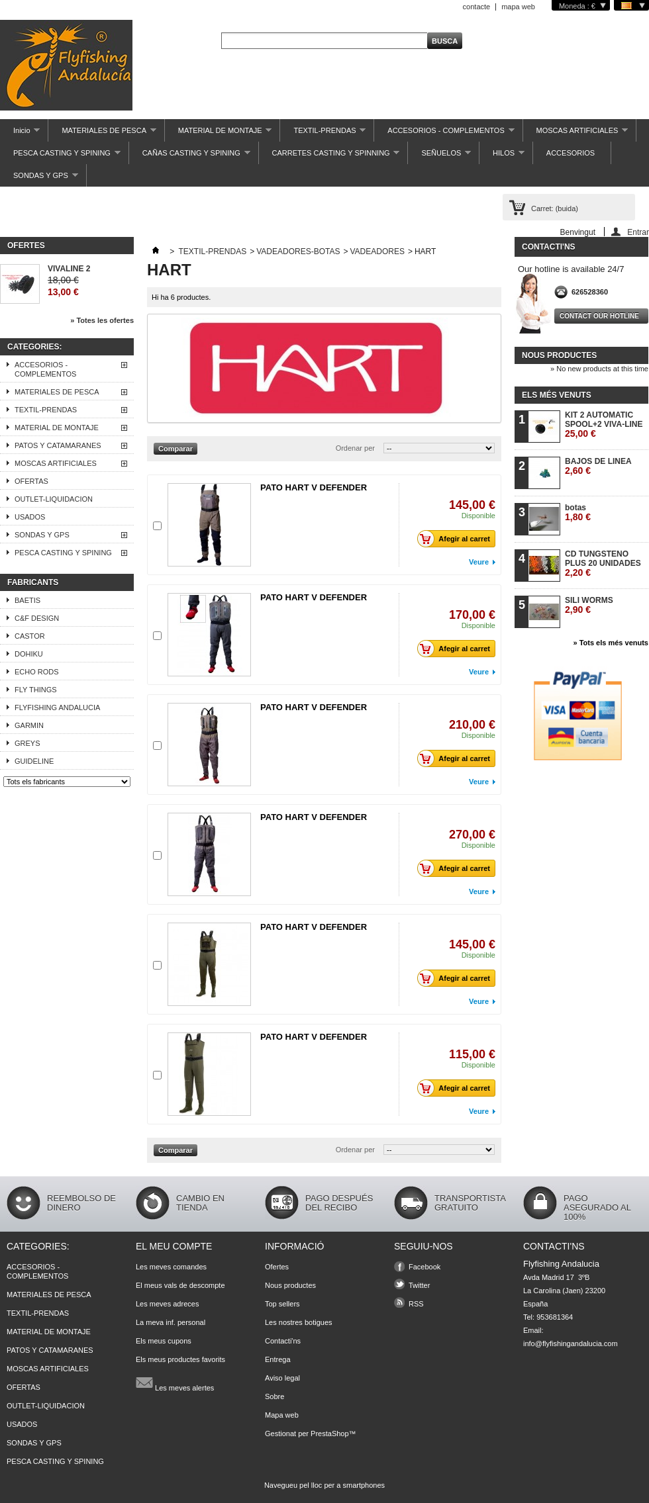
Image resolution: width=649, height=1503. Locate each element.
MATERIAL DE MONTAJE (218, 134)
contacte (477, 7)
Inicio (20, 134)
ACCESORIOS (570, 153)
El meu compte (174, 1246)
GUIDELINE (34, 761)
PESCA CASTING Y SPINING (60, 156)
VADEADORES (377, 251)
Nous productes (559, 355)
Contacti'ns (283, 1341)
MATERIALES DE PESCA (102, 134)
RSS (416, 1304)
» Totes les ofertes (102, 320)
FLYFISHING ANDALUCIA (57, 707)
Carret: (554, 208)
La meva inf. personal (170, 1322)
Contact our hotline (599, 316)
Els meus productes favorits (180, 1359)
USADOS (30, 517)
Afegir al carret (457, 538)
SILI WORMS (589, 605)
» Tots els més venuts (610, 643)
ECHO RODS (37, 672)
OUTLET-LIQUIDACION (54, 499)
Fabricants (32, 582)
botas (578, 512)
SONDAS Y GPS (39, 179)
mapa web (518, 7)
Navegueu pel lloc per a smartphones (324, 1485)
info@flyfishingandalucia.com (570, 1343)
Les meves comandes (171, 1267)
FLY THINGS (36, 690)
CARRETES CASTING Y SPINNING (329, 156)
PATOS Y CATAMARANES (58, 445)
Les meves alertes (175, 1382)
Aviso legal (282, 1378)
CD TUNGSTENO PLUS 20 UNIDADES (603, 563)
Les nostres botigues (298, 1322)
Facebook (424, 1267)
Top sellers (282, 1304)
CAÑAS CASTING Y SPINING (189, 156)
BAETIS (27, 600)
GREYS (27, 743)
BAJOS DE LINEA (598, 466)
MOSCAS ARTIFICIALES (575, 134)
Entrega (278, 1359)
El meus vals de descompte (180, 1285)
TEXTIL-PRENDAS (323, 134)
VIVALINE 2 (69, 268)
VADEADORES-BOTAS (298, 251)
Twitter (419, 1285)
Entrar (638, 232)
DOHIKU (29, 654)
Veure (479, 562)
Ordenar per (355, 448)
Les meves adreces (167, 1304)
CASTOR (30, 636)
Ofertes (26, 245)
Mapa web (282, 1415)
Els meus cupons (163, 1341)
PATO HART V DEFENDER (313, 487)
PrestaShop (329, 1433)
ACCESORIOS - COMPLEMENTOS (444, 134)
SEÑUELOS (439, 156)
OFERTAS (31, 481)
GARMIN (29, 725)
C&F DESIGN (37, 618)
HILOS (501, 156)
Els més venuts (556, 395)
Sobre (274, 1396)
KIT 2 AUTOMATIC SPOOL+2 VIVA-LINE (603, 424)
